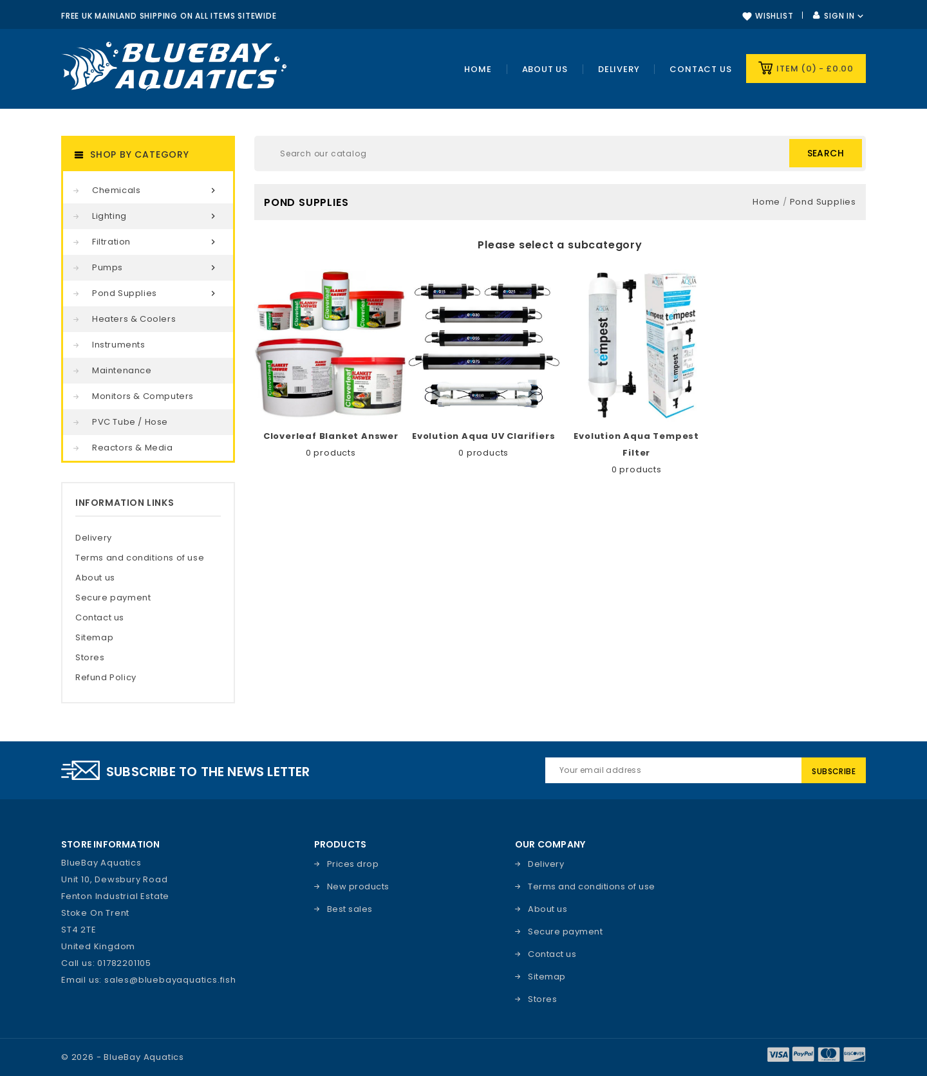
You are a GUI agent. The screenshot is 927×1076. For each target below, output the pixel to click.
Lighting (156, 216)
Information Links (124, 502)
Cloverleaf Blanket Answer (330, 436)
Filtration (156, 242)
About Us (545, 69)
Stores (90, 657)
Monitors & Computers (143, 396)
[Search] (560, 153)
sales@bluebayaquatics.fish (170, 980)
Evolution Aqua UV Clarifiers (483, 436)
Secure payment (113, 597)
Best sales (350, 909)
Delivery (618, 69)
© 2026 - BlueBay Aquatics (122, 1057)
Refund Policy (105, 677)
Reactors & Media (132, 447)
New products (358, 886)
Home (477, 69)
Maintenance (122, 370)
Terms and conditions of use (139, 558)
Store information (110, 844)
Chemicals (156, 190)
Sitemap (94, 637)
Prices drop (353, 864)
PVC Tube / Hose (130, 422)
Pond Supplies (156, 293)
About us (95, 577)
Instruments (118, 345)
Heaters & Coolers (134, 319)
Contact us (700, 69)
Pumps (156, 267)
